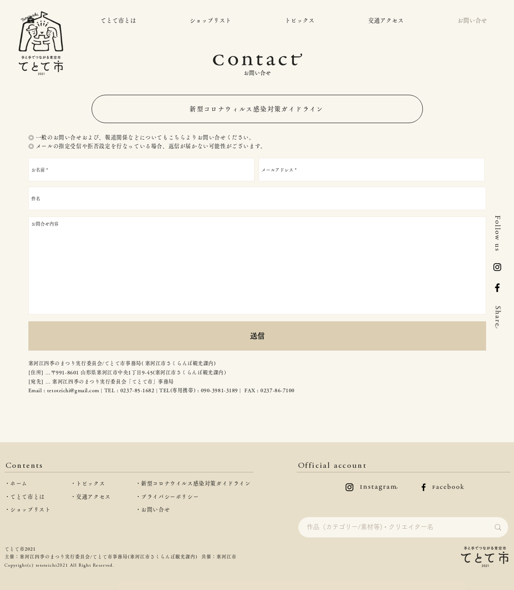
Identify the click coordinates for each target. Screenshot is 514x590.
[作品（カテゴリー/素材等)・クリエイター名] (391, 527)
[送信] (257, 336)
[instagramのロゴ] (349, 487)
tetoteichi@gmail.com (73, 390)
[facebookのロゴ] (423, 487)
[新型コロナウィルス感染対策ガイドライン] (257, 109)
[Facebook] (497, 287)
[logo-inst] (497, 267)
